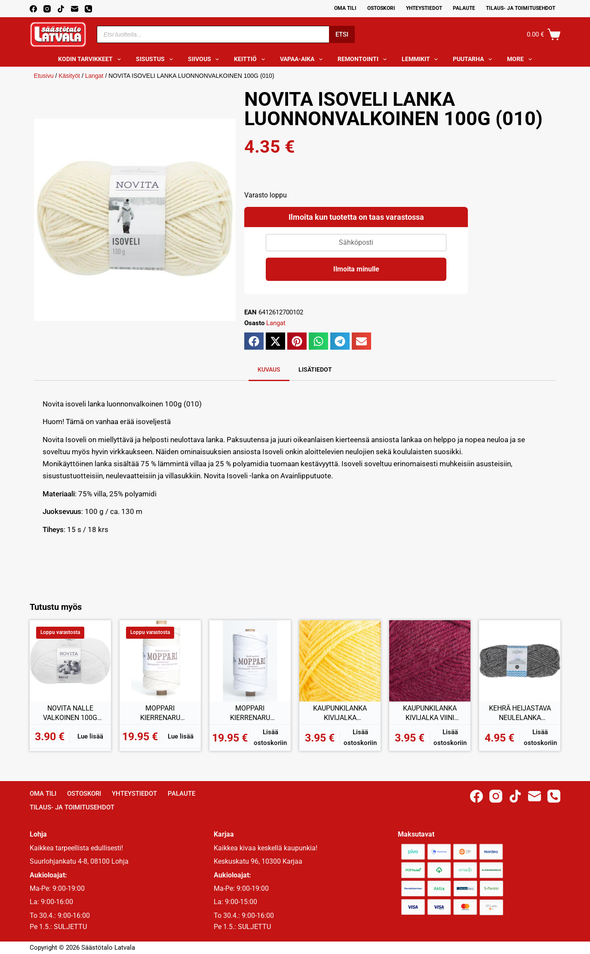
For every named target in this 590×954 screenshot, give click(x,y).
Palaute (464, 8)
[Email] (74, 8)
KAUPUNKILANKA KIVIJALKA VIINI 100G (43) (430, 713)
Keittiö (251, 59)
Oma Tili (345, 8)
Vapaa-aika (303, 59)
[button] (254, 341)
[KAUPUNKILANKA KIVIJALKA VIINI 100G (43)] (429, 661)
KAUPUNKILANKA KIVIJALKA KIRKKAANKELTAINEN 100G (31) (340, 713)
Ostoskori (381, 8)
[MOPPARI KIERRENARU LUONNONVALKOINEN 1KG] (160, 661)
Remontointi (364, 59)
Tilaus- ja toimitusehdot (520, 8)
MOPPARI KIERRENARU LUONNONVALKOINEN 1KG (160, 713)
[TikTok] (61, 8)
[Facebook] (33, 8)
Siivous (205, 59)
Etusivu (44, 75)
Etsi (341, 34)
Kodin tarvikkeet (91, 59)
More (521, 59)
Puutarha (474, 59)
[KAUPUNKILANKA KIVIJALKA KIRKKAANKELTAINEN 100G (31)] (340, 661)
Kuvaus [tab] (269, 369)
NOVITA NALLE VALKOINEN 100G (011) (70, 713)
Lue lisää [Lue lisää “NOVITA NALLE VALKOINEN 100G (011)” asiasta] (90, 736)
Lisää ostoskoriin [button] (270, 737)
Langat (94, 75)
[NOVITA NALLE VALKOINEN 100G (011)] (70, 661)
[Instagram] (47, 8)
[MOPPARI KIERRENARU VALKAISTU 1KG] (250, 661)
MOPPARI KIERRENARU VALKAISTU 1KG (250, 713)
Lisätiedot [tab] (315, 369)
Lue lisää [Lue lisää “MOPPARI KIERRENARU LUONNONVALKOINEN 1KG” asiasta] (181, 736)
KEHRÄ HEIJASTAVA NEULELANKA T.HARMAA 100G (520, 713)
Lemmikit (422, 59)
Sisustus (156, 59)
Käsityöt (69, 75)
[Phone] (88, 8)
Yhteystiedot (424, 8)
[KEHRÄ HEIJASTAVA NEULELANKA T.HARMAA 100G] (519, 661)
